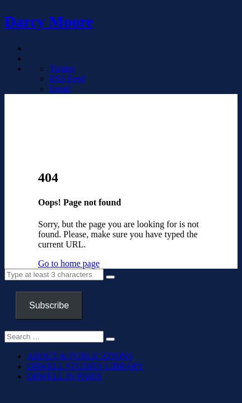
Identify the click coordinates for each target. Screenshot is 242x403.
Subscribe (49, 305)
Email (60, 88)
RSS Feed (67, 78)
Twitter (62, 68)
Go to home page (69, 263)
